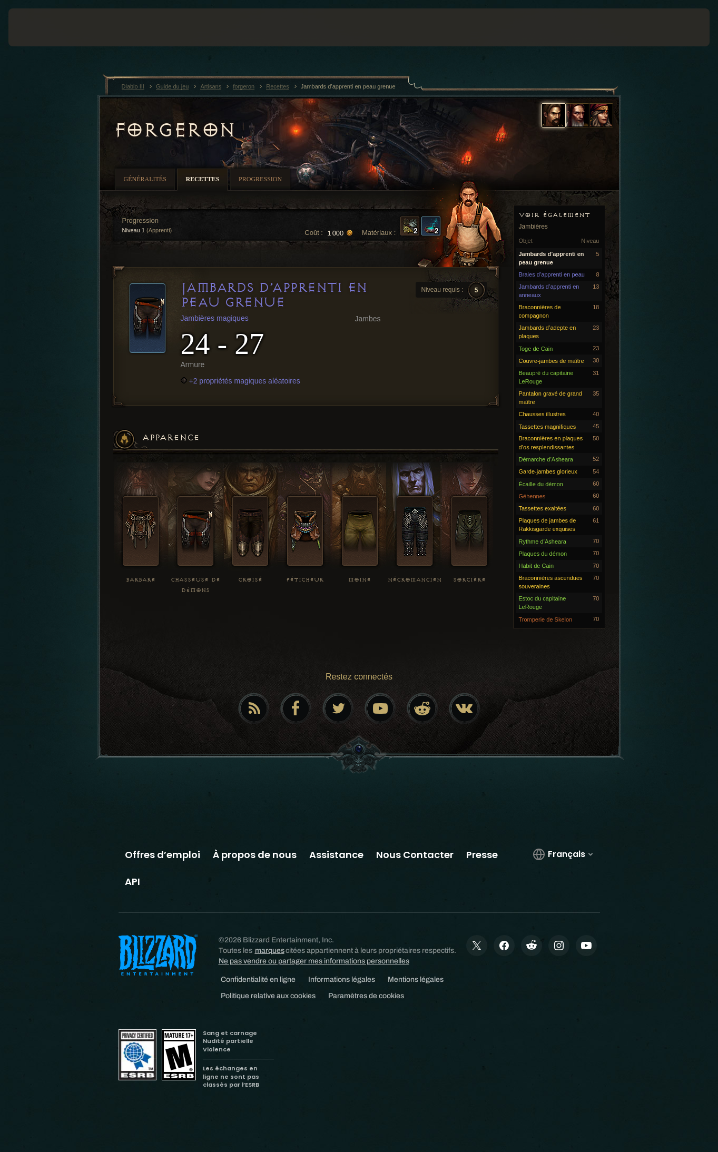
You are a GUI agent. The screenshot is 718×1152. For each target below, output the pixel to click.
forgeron (174, 130)
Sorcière (469, 579)
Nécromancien (414, 579)
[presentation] (41, 27)
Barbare (140, 579)
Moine (359, 579)
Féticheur (304, 579)
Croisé (250, 579)
